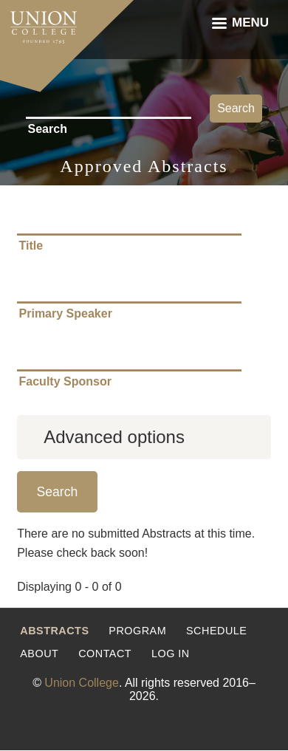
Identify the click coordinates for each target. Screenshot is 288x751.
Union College (81, 682)
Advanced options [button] (114, 437)
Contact (104, 653)
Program (137, 631)
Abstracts (54, 631)
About (39, 653)
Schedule (216, 631)
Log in (170, 653)
